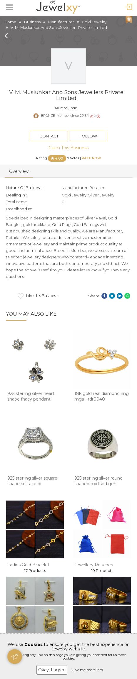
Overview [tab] (19, 171)
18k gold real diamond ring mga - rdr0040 (101, 396)
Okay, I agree (52, 670)
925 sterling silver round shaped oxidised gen (98, 481)
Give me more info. (87, 669)
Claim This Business (68, 147)
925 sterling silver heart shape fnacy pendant (30, 396)
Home (10, 21)
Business (32, 21)
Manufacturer (61, 21)
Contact (49, 136)
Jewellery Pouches (93, 565)
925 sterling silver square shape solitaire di (32, 481)
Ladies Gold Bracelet (28, 565)
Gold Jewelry (94, 21)
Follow (88, 136)
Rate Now (91, 158)
